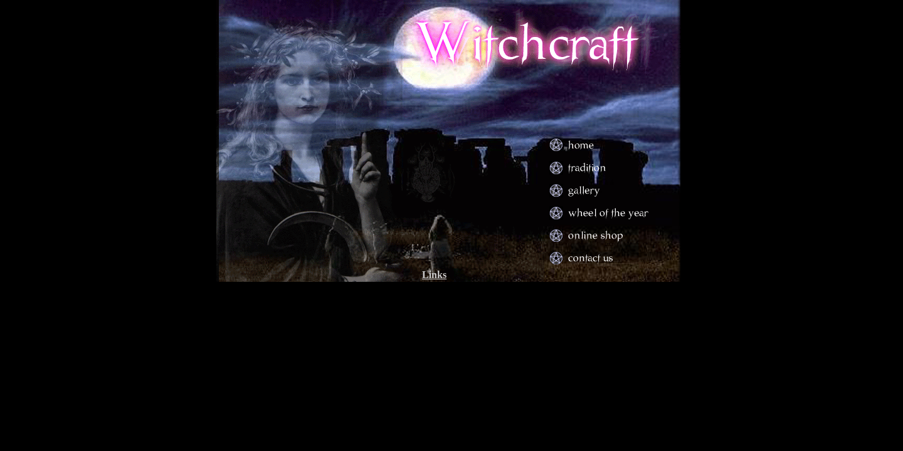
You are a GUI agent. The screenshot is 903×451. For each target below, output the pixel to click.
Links (434, 274)
